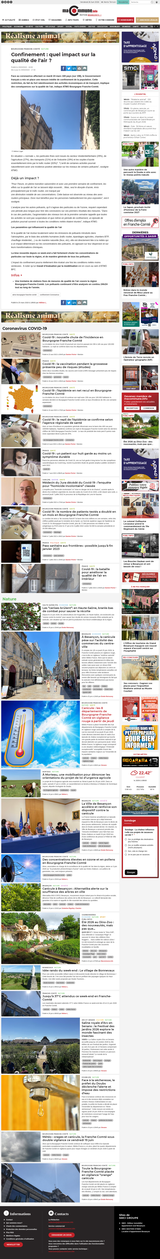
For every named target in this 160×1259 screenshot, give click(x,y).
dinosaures (103, 951)
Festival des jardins (89, 1063)
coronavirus (47, 350)
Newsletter (13, 1244)
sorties (110, 957)
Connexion (148, 408)
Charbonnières (89, 915)
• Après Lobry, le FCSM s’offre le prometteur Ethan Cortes (140, 136)
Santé (72, 334)
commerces (87, 689)
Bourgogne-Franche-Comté (25, 49)
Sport (103, 917)
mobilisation (64, 790)
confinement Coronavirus (49, 295)
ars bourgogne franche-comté (53, 440)
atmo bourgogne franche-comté (24, 295)
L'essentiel (140, 94)
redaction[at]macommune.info (61, 1222)
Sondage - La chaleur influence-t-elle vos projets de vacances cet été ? (140, 832)
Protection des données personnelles (21, 1229)
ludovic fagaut (103, 843)
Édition (83, 15)
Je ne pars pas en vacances (139, 855)
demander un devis (62, 1235)
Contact (9, 1220)
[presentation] (123, 601)
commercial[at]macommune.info (62, 1229)
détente (85, 951)
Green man (108, 689)
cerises (46, 623)
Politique (54, 543)
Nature (45, 49)
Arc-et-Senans (88, 1020)
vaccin (66, 377)
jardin (100, 1063)
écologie (107, 1060)
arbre (55, 904)
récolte (61, 623)
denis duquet (97, 1060)
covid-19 (46, 469)
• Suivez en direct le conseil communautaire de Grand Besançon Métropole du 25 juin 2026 (139, 119)
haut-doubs (60, 983)
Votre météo (140, 754)
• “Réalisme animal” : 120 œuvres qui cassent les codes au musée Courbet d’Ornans (138, 101)
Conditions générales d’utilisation (20, 1239)
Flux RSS (10, 1232)
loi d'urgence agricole (51, 790)
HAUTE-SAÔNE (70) (50, 605)
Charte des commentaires (16, 1226)
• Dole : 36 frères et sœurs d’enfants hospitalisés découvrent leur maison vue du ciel (140, 128)
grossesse (57, 377)
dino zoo (93, 951)
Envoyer (131, 872)
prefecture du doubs (105, 1120)
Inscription (132, 408)
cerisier (53, 623)
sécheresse (86, 1123)
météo (62, 1009)
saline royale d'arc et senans (92, 1067)
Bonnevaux (47, 967)
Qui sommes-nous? (14, 1223)
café (89, 686)
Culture (100, 1020)
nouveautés (87, 957)
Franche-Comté (49, 993)
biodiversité (86, 1060)
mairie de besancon (82, 904)
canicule (96, 686)
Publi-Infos (87, 919)
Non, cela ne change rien (137, 851)
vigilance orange (108, 1195)
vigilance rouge (88, 761)
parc (94, 957)
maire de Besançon (89, 846)
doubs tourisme (49, 983)
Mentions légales (13, 1236)
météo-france (103, 758)
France (45, 361)
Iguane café (87, 692)
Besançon (86, 634)
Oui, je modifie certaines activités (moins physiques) (140, 846)
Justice (54, 480)
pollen (69, 875)
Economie (63, 605)
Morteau (46, 772)
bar (84, 686)
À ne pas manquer (140, 587)
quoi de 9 (102, 957)
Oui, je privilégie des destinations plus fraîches (140, 840)
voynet (73, 790)
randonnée (70, 983)
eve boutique (97, 689)
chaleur (104, 686)
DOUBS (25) (86, 1077)
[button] (152, 2)
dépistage (57, 532)
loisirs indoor (101, 954)
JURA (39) (46, 480)
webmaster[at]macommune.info (62, 1251)
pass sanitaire (58, 556)
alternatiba (47, 904)
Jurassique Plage (88, 954)
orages (65, 1155)
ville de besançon (104, 846)
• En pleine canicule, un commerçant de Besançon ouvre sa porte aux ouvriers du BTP (139, 110)
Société (103, 801)
